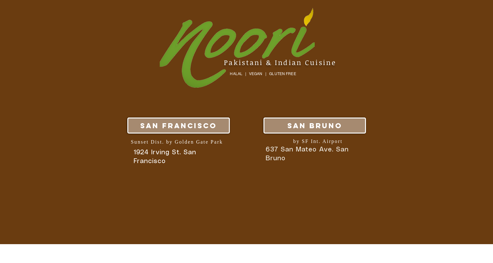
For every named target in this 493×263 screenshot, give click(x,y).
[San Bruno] (314, 126)
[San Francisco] (178, 126)
